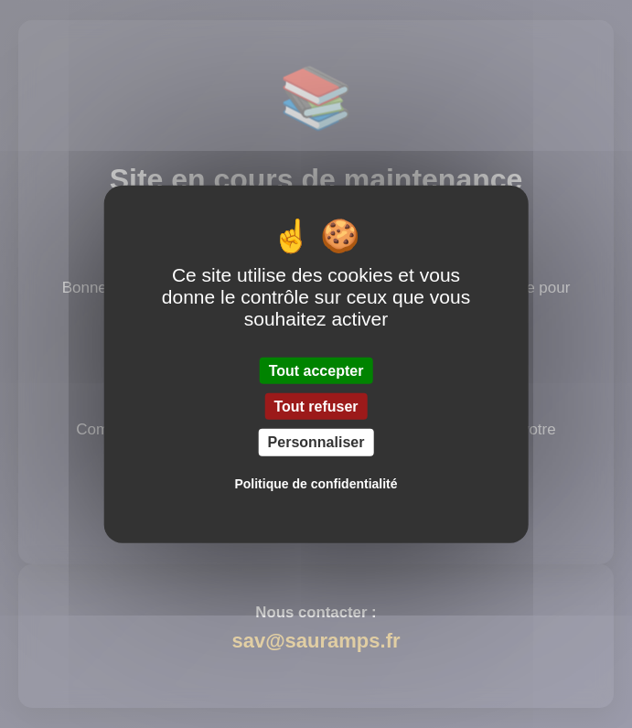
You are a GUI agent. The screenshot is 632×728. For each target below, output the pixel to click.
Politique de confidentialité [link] (315, 483)
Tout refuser (315, 406)
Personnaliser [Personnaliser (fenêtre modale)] (316, 442)
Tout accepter (316, 371)
